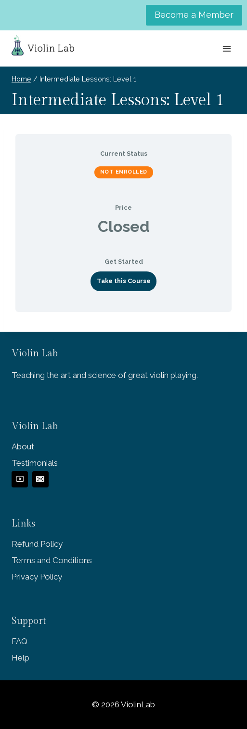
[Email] (40, 479)
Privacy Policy (37, 576)
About (23, 446)
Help (20, 657)
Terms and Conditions (52, 560)
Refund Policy (37, 544)
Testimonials (35, 463)
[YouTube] (20, 479)
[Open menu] (226, 48)
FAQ (19, 641)
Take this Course (124, 280)
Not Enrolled (123, 172)
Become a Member (194, 15)
